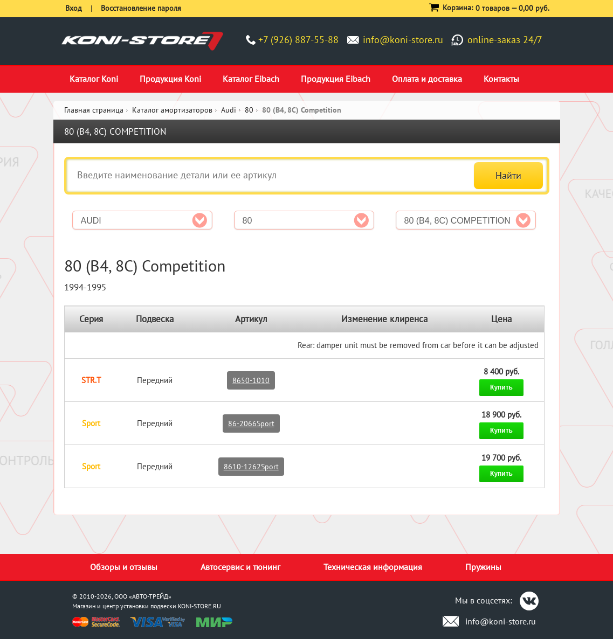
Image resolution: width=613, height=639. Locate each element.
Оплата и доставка (427, 78)
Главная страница (93, 110)
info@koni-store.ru (403, 39)
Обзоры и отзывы (123, 566)
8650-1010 (251, 380)
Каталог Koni (94, 78)
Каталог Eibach (251, 78)
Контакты (501, 78)
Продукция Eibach (335, 78)
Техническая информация (372, 566)
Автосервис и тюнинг (240, 566)
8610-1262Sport (251, 466)
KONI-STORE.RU (199, 606)
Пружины (483, 566)
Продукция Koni (170, 78)
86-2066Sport (251, 423)
